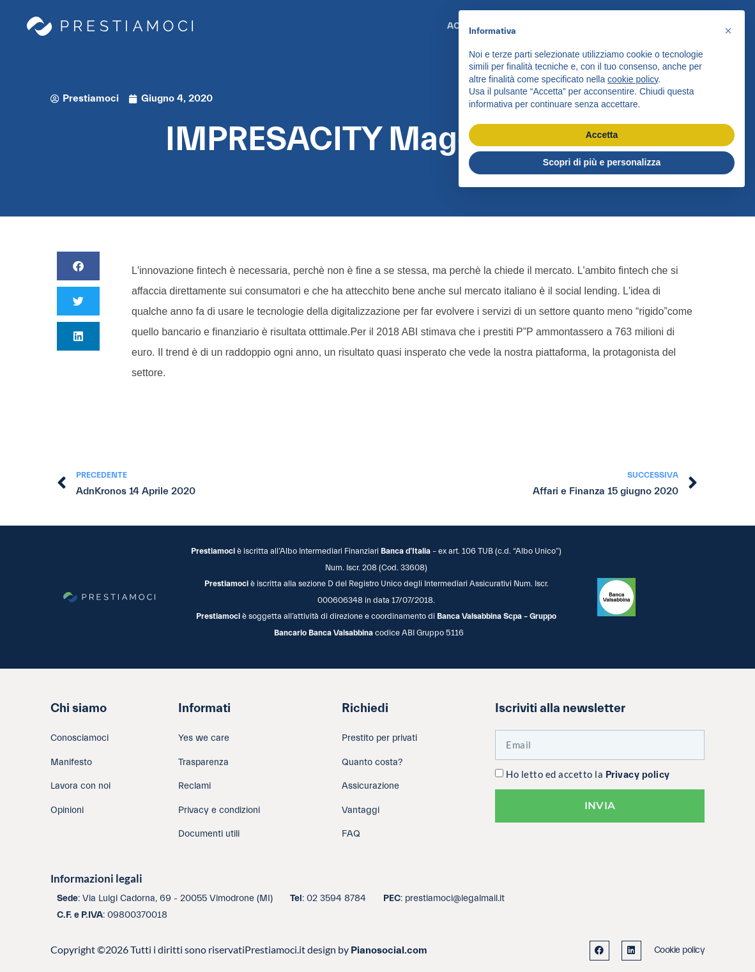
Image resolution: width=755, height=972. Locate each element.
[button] (78, 266)
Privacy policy (638, 775)
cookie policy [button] (632, 79)
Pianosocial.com (389, 950)
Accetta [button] (602, 135)
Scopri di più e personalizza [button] (601, 162)
